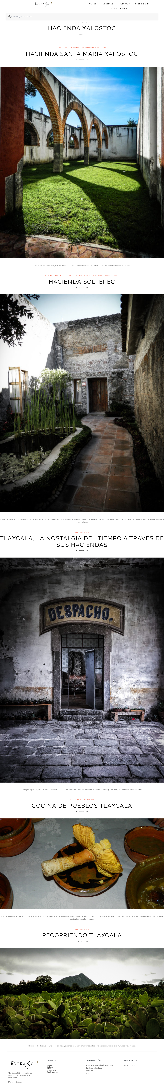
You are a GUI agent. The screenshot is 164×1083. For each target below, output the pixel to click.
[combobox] (82, 16)
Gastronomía (88, 799)
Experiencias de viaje (90, 48)
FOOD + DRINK (75, 799)
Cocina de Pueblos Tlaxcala (82, 805)
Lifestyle (109, 4)
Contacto (89, 1071)
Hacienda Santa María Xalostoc (82, 53)
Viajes (94, 4)
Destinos (75, 48)
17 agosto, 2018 (82, 60)
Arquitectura (63, 48)
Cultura (125, 4)
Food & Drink (143, 4)
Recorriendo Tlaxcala (82, 935)
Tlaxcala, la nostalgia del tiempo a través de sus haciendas (82, 541)
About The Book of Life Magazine (99, 1065)
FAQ (87, 1074)
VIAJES (103, 48)
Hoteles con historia (93, 275)
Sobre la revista (121, 9)
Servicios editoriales (94, 1068)
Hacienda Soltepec (82, 281)
